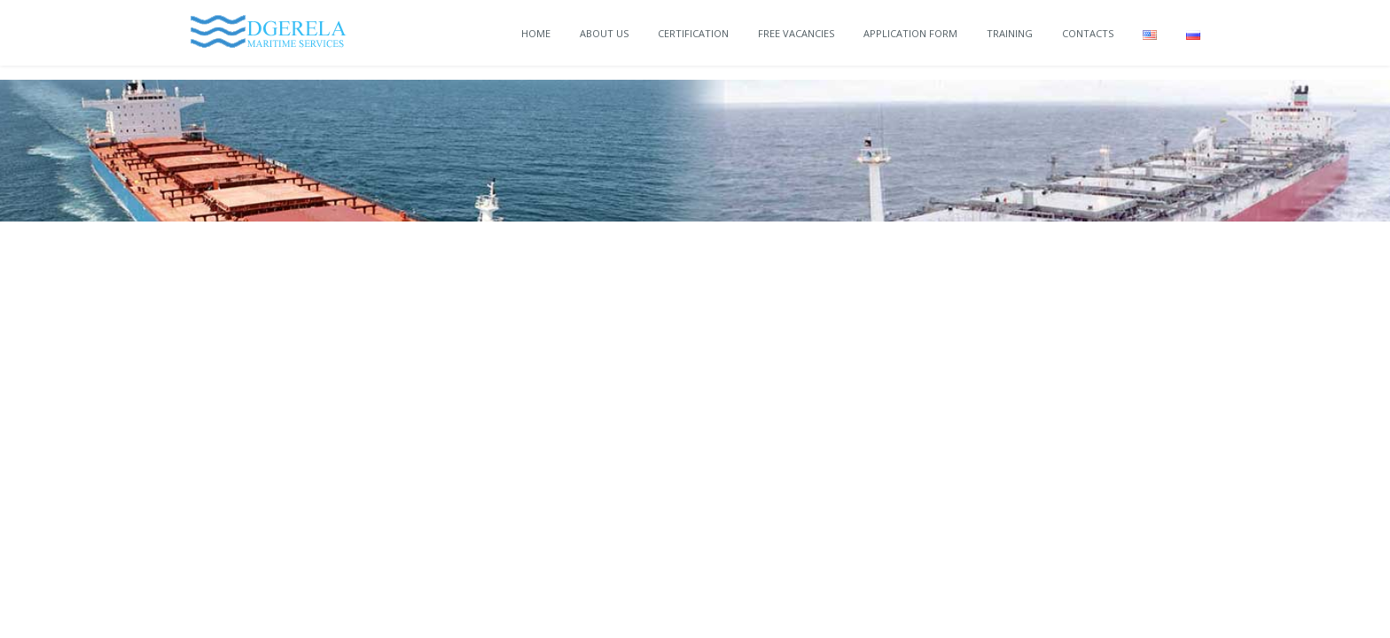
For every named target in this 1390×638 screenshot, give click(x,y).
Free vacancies (796, 33)
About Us (604, 33)
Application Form (910, 33)
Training (1010, 33)
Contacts (1087, 33)
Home (536, 33)
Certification (693, 33)
